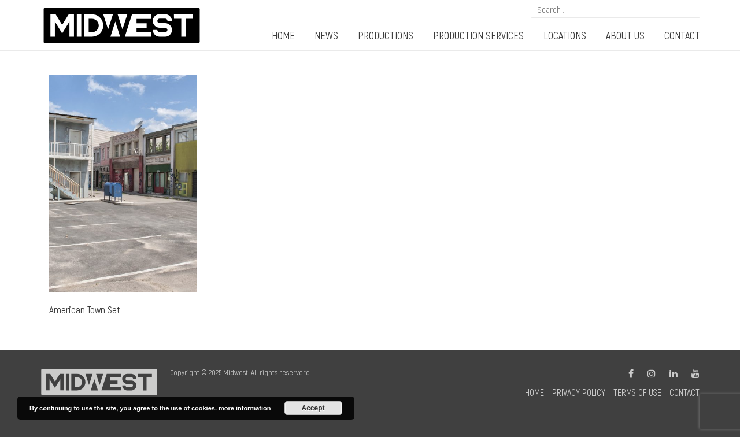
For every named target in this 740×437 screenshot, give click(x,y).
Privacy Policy (578, 392)
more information (245, 408)
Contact (684, 392)
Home (534, 392)
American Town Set (84, 309)
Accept (313, 408)
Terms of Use (637, 392)
